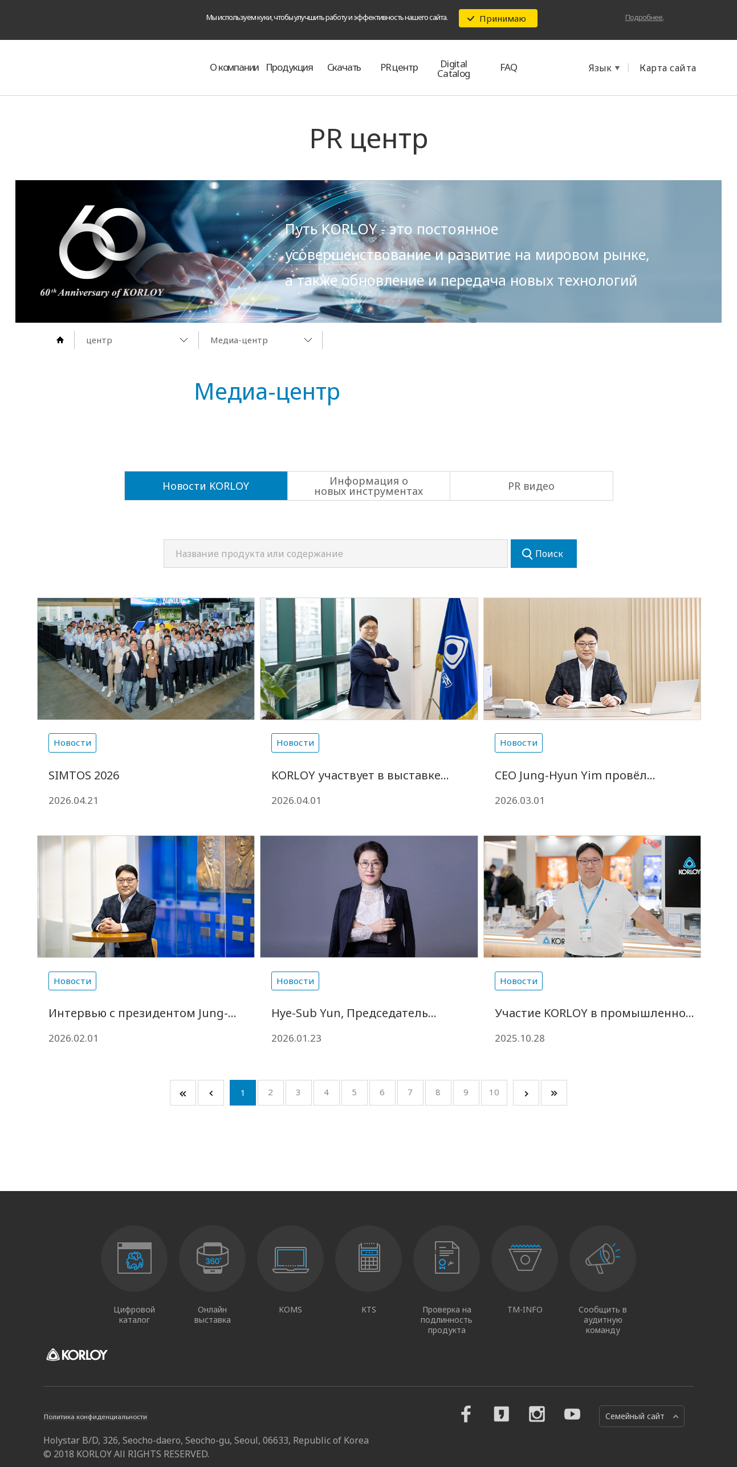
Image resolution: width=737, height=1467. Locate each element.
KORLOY (97, 67)
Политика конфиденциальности (105, 1427)
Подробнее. (644, 17)
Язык (600, 67)
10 (494, 1104)
